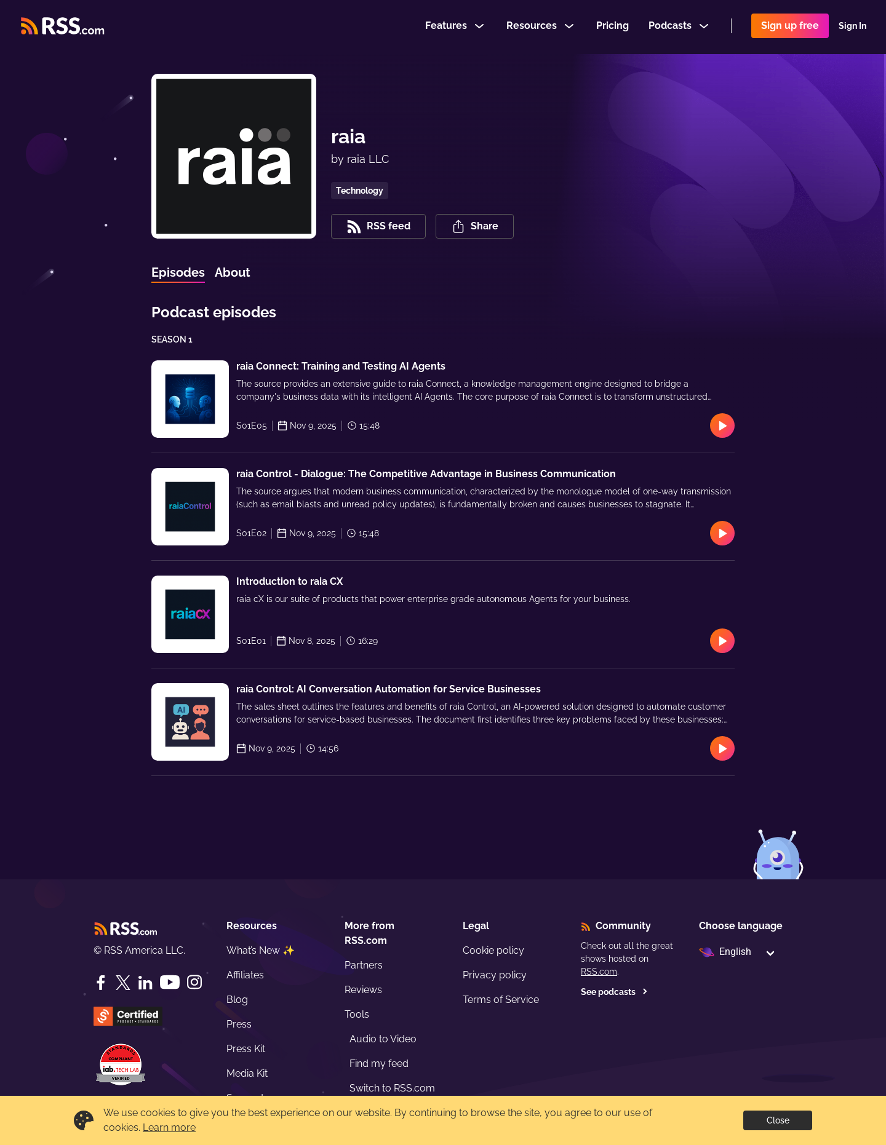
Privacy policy (495, 975)
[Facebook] (101, 982)
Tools (357, 1014)
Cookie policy (493, 950)
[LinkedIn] (145, 982)
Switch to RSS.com (392, 1088)
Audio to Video (383, 1039)
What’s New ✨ (260, 950)
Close (778, 1120)
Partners (364, 965)
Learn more (169, 1127)
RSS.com (599, 972)
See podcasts (614, 992)
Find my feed (379, 1063)
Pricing (612, 27)
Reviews (363, 990)
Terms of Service (501, 999)
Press (239, 1024)
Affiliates (245, 975)
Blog (237, 999)
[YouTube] (170, 982)
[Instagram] (194, 982)
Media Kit (247, 1073)
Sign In (852, 27)
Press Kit (245, 1049)
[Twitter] (123, 982)
